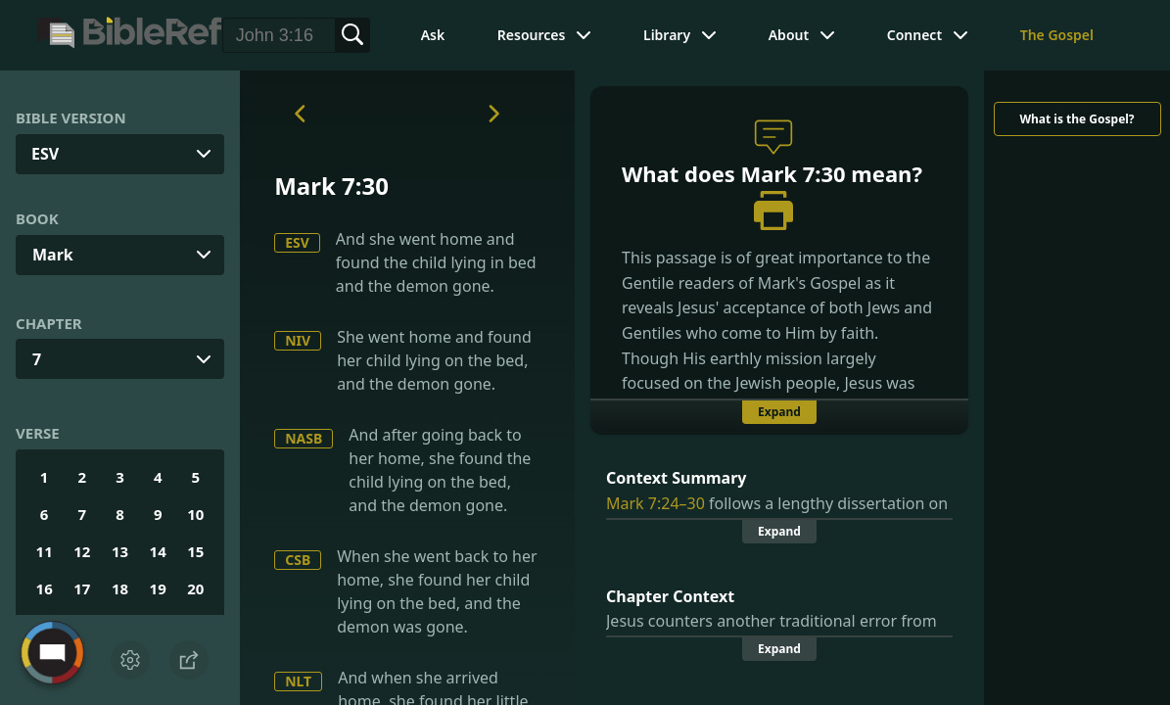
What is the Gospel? (1076, 119)
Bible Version (71, 117)
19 (158, 588)
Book (37, 218)
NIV (297, 340)
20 (195, 588)
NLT (298, 681)
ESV (297, 242)
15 (195, 551)
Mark (52, 254)
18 (120, 588)
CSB (297, 559)
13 (120, 551)
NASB (303, 438)
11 (44, 551)
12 (81, 551)
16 (44, 588)
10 (195, 514)
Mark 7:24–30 (655, 503)
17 (81, 588)
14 (158, 551)
